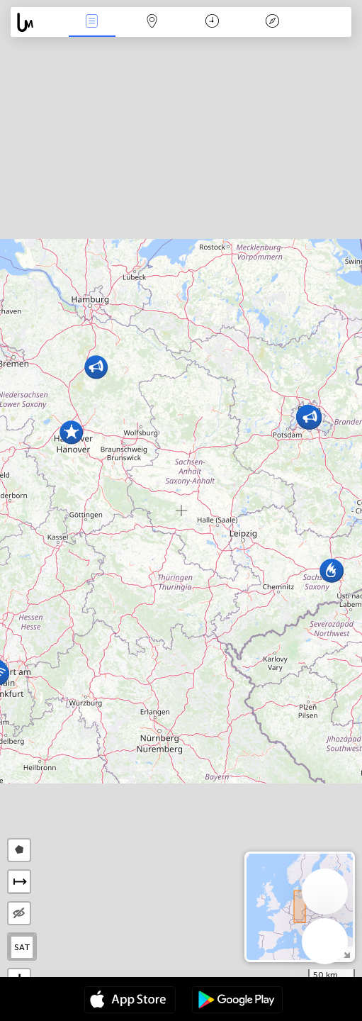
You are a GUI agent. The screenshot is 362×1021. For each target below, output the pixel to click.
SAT (22, 947)
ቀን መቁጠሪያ (212, 22)
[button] (71, 432)
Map (152, 22)
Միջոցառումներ (92, 22)
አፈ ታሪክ (272, 22)
